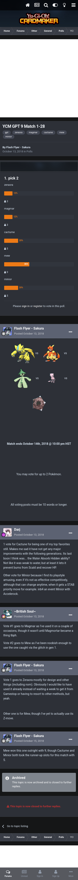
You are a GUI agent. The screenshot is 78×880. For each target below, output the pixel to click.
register (37, 306)
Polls (30, 151)
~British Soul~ (25, 611)
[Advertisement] (39, 78)
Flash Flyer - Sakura (18, 147)
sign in (26, 306)
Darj (17, 530)
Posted (29, 333)
